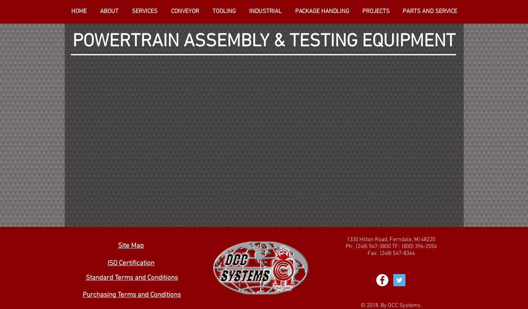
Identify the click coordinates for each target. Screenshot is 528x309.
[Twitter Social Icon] (399, 280)
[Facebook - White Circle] (382, 280)
